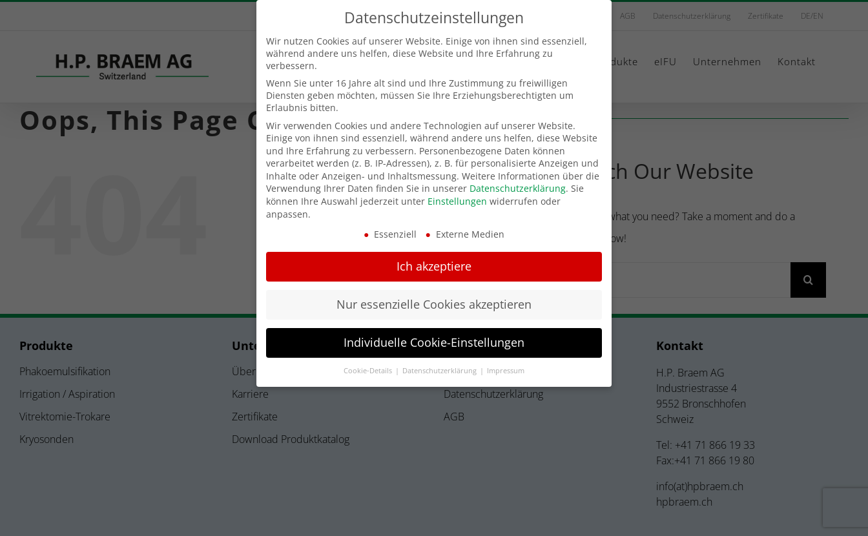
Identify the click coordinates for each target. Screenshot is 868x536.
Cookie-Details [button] (369, 370)
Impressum (505, 370)
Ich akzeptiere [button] (434, 266)
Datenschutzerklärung (518, 188)
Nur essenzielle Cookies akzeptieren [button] (434, 304)
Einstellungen (457, 201)
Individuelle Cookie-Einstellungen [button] (434, 342)
